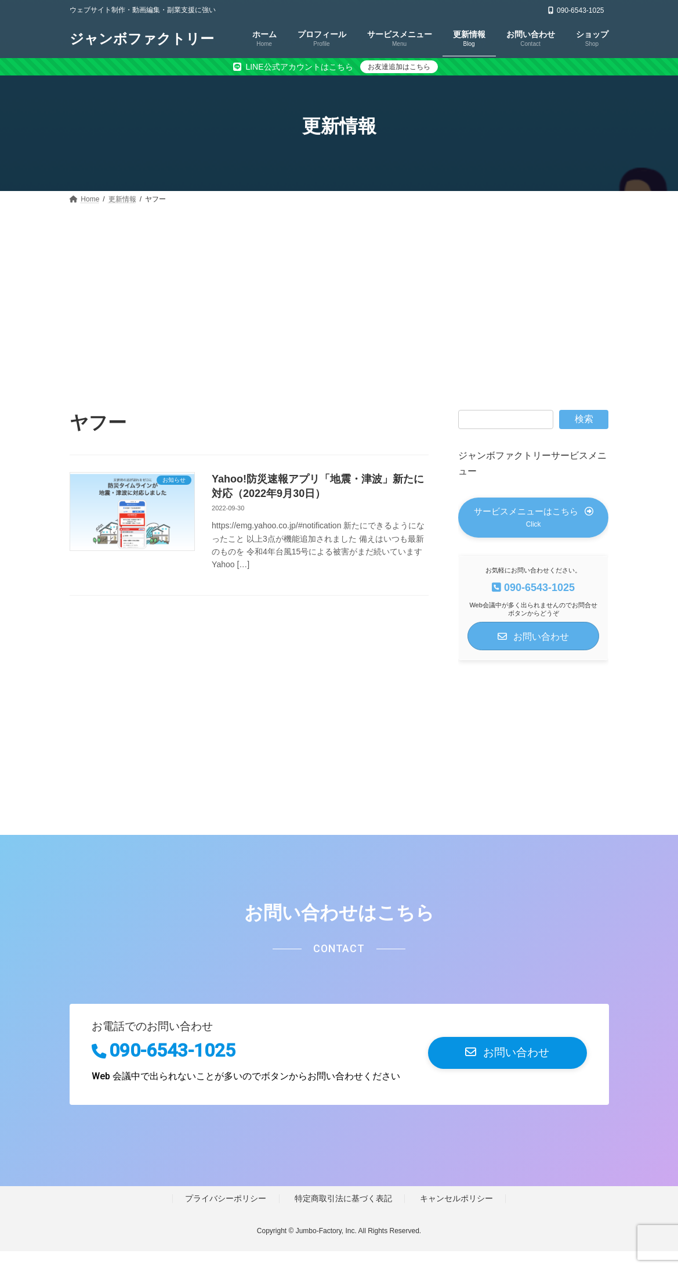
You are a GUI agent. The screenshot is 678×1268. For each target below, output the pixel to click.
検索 (584, 419)
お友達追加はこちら (399, 67)
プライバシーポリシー (225, 1215)
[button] (533, 526)
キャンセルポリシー (456, 1215)
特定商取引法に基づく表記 (343, 1215)
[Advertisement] (339, 295)
